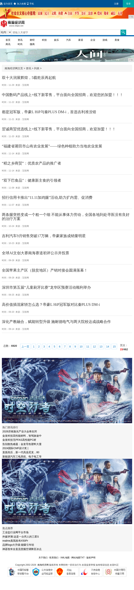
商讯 (8, 44)
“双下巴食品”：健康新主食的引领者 (31, 180)
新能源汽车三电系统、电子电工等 (22, 456)
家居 (80, 40)
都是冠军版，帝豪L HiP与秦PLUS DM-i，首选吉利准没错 (49, 112)
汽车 (68, 40)
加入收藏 (20, 3)
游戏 (105, 40)
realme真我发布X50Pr (15, 540)
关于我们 (43, 557)
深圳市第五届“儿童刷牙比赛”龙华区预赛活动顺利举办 (46, 287)
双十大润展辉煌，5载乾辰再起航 (29, 78)
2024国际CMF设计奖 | (15, 448)
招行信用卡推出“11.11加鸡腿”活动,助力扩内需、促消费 (47, 197)
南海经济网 (43, 565)
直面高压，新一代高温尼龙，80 (20, 452)
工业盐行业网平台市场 (15, 532)
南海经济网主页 (14, 68)
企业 (92, 40)
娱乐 (56, 40)
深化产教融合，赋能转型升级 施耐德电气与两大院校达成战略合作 (56, 322)
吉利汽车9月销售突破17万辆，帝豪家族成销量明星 (44, 236)
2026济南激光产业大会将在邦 (19, 431)
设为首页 (6, 3)
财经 (32, 40)
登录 (128, 3)
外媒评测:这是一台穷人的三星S (20, 536)
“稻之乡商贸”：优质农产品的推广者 (31, 163)
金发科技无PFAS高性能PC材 (19, 439)
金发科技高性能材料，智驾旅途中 (22, 435)
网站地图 (75, 557)
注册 (116, 3)
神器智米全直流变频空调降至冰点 (22, 549)
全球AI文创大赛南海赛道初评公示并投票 (35, 253)
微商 (32, 44)
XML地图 (65, 557)
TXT (82, 557)
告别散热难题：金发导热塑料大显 (22, 444)
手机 (30, 3)
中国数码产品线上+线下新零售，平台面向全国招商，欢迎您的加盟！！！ (62, 95)
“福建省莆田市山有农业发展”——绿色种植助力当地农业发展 (52, 146)
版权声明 (90, 557)
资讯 (20, 40)
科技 (44, 40)
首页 (8, 40)
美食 (117, 40)
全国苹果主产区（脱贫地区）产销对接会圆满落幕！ (45, 270)
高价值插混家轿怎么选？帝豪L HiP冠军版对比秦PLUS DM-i (51, 304)
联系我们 (53, 557)
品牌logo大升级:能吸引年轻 (18, 544)
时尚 (20, 44)
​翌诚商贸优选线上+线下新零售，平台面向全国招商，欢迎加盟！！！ (59, 129)
